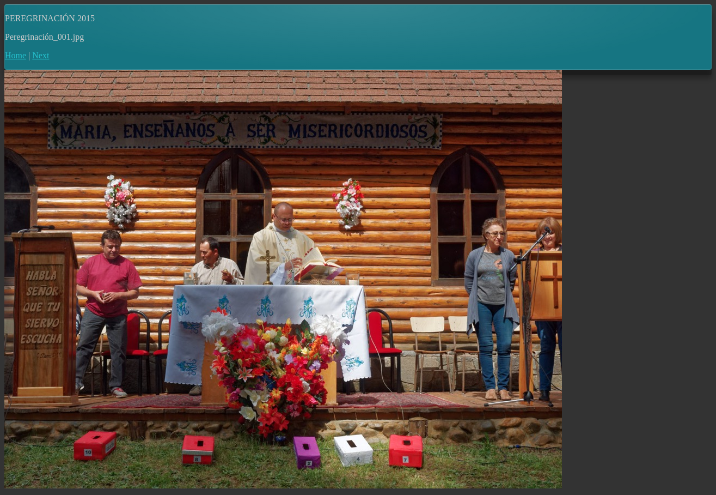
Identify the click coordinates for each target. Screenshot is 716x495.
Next (40, 55)
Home (15, 55)
